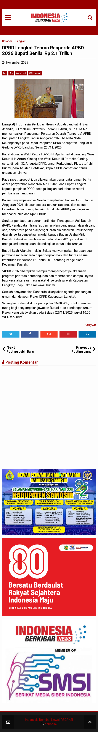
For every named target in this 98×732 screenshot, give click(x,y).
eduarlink (51, 724)
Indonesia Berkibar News (42, 719)
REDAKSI (67, 719)
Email (35, 73)
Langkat (90, 325)
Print (21, 73)
